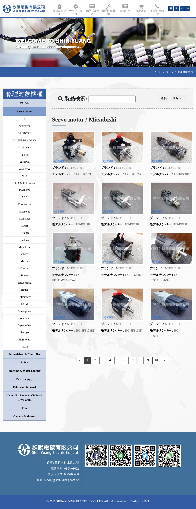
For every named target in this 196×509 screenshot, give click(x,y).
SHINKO (24, 126)
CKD (24, 119)
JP (188, 8)
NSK (24, 175)
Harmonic (24, 339)
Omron (24, 268)
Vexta (24, 346)
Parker (24, 225)
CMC (24, 254)
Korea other (24, 204)
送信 (164, 98)
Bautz (24, 289)
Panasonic (24, 211)
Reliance (24, 232)
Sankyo (24, 332)
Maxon (24, 261)
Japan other (24, 325)
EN (182, 8)
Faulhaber (24, 218)
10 (156, 360)
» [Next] (164, 360)
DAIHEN (24, 190)
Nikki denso (24, 147)
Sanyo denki (24, 282)
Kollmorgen (24, 296)
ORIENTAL (24, 133)
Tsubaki (24, 240)
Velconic (24, 318)
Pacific (24, 154)
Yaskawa (25, 161)
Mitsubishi (24, 247)
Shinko (24, 275)
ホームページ (163, 72)
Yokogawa (25, 168)
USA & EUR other (24, 183)
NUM (24, 303)
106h (146, 501)
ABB (24, 197)
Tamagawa (24, 311)
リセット (178, 98)
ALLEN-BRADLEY (24, 140)
